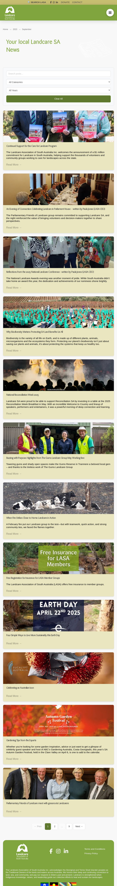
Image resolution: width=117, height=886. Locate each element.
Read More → (14, 164)
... (62, 828)
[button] (110, 12)
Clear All (58, 98)
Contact (77, 2)
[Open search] (36, 2)
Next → (79, 828)
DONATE (65, 2)
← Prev (38, 828)
